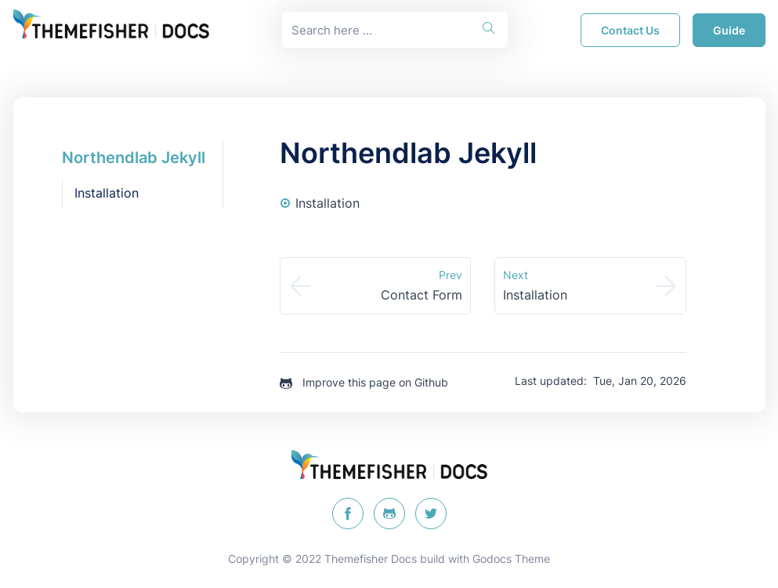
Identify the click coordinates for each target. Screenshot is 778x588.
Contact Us (630, 30)
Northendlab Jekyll (133, 157)
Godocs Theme (511, 558)
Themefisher (356, 558)
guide (729, 30)
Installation (106, 193)
